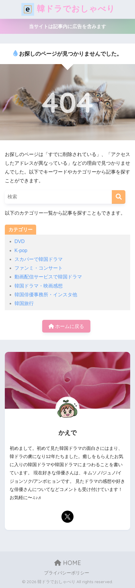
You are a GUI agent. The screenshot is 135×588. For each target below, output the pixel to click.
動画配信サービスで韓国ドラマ (48, 276)
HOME (67, 563)
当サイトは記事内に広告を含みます (67, 26)
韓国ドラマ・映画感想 (38, 285)
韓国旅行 (24, 303)
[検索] (118, 197)
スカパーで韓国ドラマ (38, 259)
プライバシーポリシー (66, 572)
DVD (19, 241)
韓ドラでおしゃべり (68, 9)
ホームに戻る (66, 326)
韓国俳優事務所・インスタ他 (45, 294)
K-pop (20, 250)
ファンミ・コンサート (38, 268)
